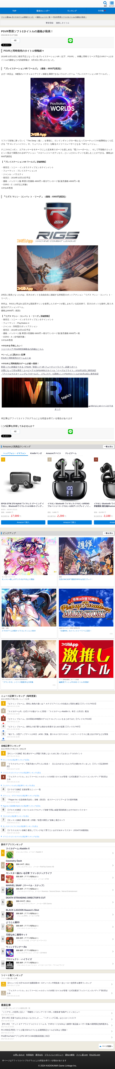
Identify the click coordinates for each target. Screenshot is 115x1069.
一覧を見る (108, 447)
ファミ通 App (10, 4)
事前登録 (49, 23)
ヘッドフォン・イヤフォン (14, 453)
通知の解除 (70, 1055)
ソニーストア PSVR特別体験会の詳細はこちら (22, 349)
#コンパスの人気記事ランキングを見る (16, 760)
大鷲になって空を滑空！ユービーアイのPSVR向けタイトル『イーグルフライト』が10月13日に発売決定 (48, 370)
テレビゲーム (71, 453)
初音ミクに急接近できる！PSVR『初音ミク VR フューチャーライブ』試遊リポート (39, 367)
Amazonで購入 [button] (23, 522)
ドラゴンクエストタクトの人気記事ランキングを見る (21, 836)
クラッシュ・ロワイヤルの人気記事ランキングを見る (21, 795)
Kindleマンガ (36, 453)
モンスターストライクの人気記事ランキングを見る (20, 826)
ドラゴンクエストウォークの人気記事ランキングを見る (22, 773)
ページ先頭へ (107, 1046)
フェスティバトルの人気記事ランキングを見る (19, 785)
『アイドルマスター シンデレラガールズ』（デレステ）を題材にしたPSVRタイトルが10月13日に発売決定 (50, 374)
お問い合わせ (19, 1055)
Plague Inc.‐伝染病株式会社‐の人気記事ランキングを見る (21, 806)
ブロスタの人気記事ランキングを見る (16, 816)
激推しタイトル (62, 23)
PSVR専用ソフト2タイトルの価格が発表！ (70, 17)
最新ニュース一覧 (43, 17)
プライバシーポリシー (54, 1055)
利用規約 (30, 1055)
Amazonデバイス (53, 453)
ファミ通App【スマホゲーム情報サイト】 (17, 17)
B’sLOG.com (94, 1055)
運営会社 (39, 1055)
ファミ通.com (82, 1055)
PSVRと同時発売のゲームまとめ (16, 358)
